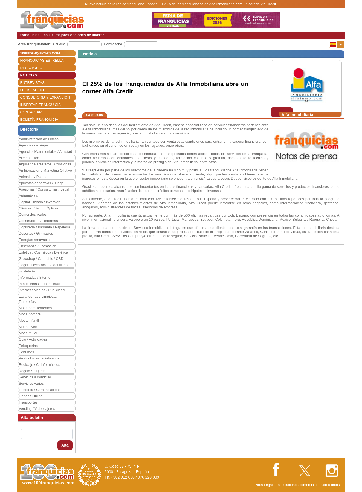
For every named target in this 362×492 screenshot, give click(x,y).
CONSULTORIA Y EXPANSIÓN (45, 97)
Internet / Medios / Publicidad (42, 290)
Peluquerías (28, 346)
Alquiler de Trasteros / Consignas (45, 164)
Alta (64, 445)
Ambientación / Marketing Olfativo (45, 170)
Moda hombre (30, 314)
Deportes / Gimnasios (36, 233)
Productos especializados (39, 358)
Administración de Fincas (39, 139)
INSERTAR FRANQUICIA (40, 105)
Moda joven (28, 327)
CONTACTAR (31, 112)
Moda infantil (29, 320)
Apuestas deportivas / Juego (41, 183)
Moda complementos (35, 308)
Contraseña (113, 44)
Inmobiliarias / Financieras (39, 284)
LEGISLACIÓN (32, 90)
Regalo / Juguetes (33, 371)
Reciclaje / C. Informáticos (39, 364)
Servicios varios (31, 383)
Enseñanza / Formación (37, 246)
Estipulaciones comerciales (297, 485)
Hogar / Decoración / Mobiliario (43, 265)
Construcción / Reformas (38, 221)
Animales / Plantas (33, 177)
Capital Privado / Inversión (39, 202)
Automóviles (28, 196)
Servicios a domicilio (35, 377)
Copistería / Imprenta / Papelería (44, 227)
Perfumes (26, 352)
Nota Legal (264, 485)
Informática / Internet (35, 277)
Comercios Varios (33, 214)
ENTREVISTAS (32, 82)
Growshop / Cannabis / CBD (41, 259)
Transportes (28, 402)
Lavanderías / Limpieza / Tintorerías (38, 299)
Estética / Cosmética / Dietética (43, 252)
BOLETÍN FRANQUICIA (39, 119)
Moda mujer (28, 333)
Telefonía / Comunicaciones (41, 390)
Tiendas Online (31, 396)
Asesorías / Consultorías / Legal (44, 189)
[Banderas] (336, 44)
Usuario (59, 44)
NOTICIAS (28, 75)
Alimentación (29, 158)
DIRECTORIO (31, 68)
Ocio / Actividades (33, 339)
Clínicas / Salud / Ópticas (39, 208)
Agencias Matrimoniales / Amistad (45, 151)
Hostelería (27, 271)
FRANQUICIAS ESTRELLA (42, 60)
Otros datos (330, 485)
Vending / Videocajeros (37, 409)
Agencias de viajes (33, 145)
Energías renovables (35, 240)
